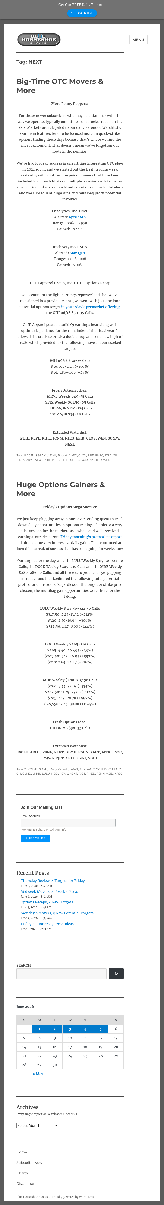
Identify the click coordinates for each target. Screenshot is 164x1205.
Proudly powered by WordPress (73, 1197)
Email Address (30, 816)
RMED (90, 773)
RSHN (72, 459)
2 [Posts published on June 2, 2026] (55, 1029)
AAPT (74, 769)
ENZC (99, 455)
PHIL (47, 459)
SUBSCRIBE (82, 13)
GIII (115, 455)
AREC (91, 769)
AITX (82, 769)
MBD (54, 773)
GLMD (26, 773)
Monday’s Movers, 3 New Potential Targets (57, 913)
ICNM (20, 459)
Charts (22, 1173)
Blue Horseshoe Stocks (32, 1197)
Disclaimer (25, 1184)
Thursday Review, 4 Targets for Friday (53, 880)
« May (38, 1074)
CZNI (99, 769)
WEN (106, 459)
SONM (89, 459)
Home (21, 1152)
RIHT (63, 459)
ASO (74, 455)
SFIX (81, 459)
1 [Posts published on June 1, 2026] (39, 1029)
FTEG (108, 455)
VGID (109, 773)
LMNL (36, 773)
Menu (138, 40)
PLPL (55, 459)
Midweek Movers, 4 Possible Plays (49, 891)
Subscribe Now (29, 1163)
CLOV (82, 455)
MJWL (63, 773)
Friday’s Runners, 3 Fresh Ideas (47, 924)
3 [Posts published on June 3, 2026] (70, 1029)
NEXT (38, 459)
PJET (81, 773)
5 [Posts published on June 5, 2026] (101, 1029)
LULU (46, 773)
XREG (119, 773)
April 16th (77, 217)
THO (99, 459)
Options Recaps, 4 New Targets (47, 902)
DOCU (108, 769)
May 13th (77, 253)
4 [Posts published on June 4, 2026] (85, 1029)
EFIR (91, 455)
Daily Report (58, 455)
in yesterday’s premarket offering (90, 307)
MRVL (29, 459)
